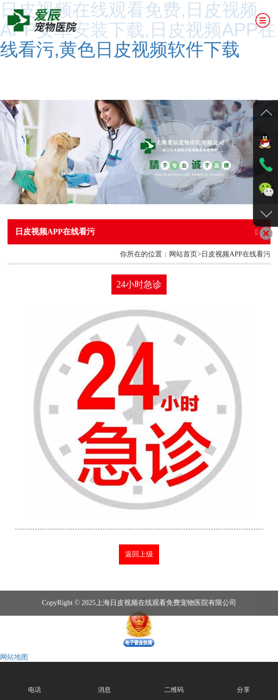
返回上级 (139, 554)
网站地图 (14, 657)
